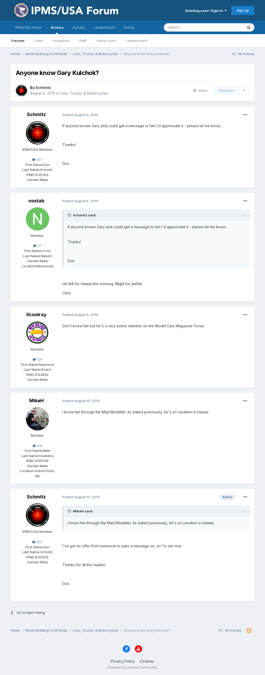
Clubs (38, 41)
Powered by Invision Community (132, 667)
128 (37, 359)
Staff (82, 41)
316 (37, 446)
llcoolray (36, 314)
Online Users (106, 41)
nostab (36, 200)
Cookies (147, 661)
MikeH (36, 400)
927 (37, 159)
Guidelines (61, 41)
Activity (78, 27)
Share (200, 90)
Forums (18, 41)
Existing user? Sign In (206, 11)
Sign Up (243, 10)
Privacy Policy (123, 661)
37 (37, 246)
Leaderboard (136, 41)
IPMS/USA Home (28, 27)
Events (129, 27)
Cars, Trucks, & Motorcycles (84, 93)
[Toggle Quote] (70, 215)
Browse (57, 29)
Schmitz (43, 87)
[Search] (190, 27)
